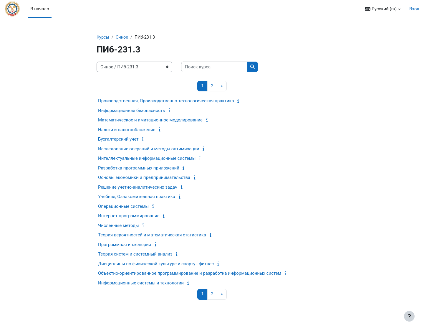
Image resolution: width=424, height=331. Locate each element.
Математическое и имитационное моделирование (150, 120)
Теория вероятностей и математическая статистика (152, 235)
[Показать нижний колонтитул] (409, 316)
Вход (414, 8)
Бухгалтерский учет (118, 139)
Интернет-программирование (129, 216)
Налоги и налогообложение (126, 130)
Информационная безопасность (131, 110)
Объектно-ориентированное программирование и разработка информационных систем (189, 273)
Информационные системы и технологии (141, 283)
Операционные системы (123, 206)
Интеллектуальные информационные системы (147, 159)
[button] (382, 9)
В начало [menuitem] (39, 8)
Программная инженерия (124, 245)
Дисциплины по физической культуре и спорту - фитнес (156, 264)
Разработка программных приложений (138, 168)
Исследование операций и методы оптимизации (148, 149)
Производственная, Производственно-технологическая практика (166, 101)
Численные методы (118, 225)
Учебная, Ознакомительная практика (136, 197)
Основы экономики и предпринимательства (144, 178)
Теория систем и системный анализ (135, 254)
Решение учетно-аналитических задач (137, 187)
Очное (122, 37)
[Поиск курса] (214, 67)
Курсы (103, 37)
